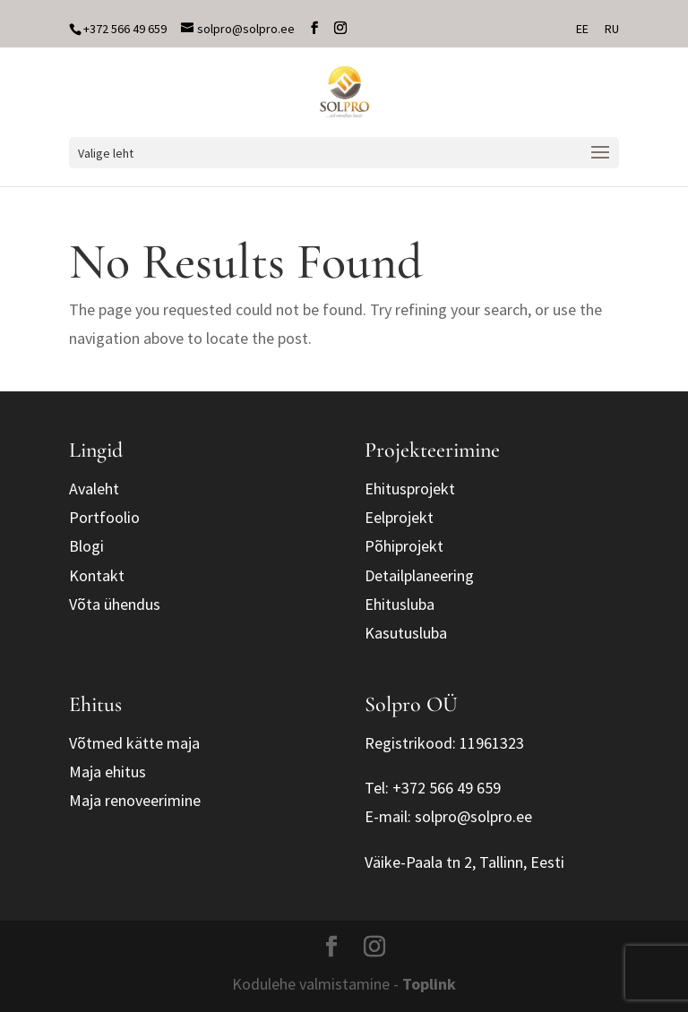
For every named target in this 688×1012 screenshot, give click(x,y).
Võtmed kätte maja (134, 743)
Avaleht (94, 488)
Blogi (86, 546)
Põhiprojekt (404, 546)
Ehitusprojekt (410, 488)
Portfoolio (104, 517)
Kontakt (97, 575)
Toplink (429, 983)
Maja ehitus (107, 771)
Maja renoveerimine (135, 800)
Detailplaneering (419, 575)
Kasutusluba (406, 632)
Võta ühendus (114, 604)
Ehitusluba (399, 604)
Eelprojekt (399, 517)
